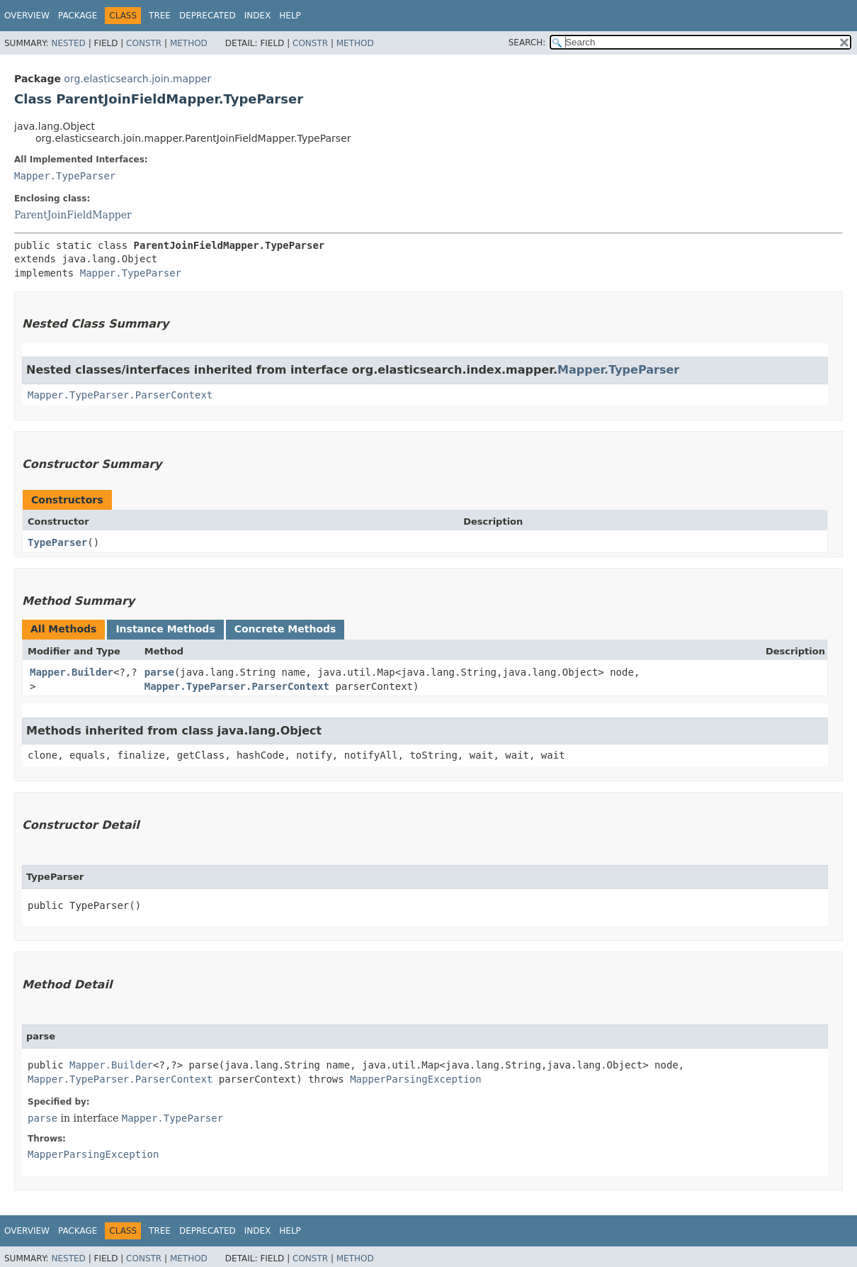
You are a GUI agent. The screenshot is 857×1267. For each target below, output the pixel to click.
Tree (160, 16)
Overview (27, 16)
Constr (143, 43)
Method (189, 43)
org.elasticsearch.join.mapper (137, 78)
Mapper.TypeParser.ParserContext (120, 395)
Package (77, 16)
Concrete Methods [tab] (285, 629)
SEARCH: (527, 43)
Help (290, 16)
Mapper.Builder (71, 672)
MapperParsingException (415, 1079)
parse (159, 672)
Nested (68, 43)
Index (257, 16)
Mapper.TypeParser (64, 176)
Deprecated (207, 16)
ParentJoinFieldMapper (73, 215)
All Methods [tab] (63, 629)
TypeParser (57, 542)
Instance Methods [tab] (165, 629)
